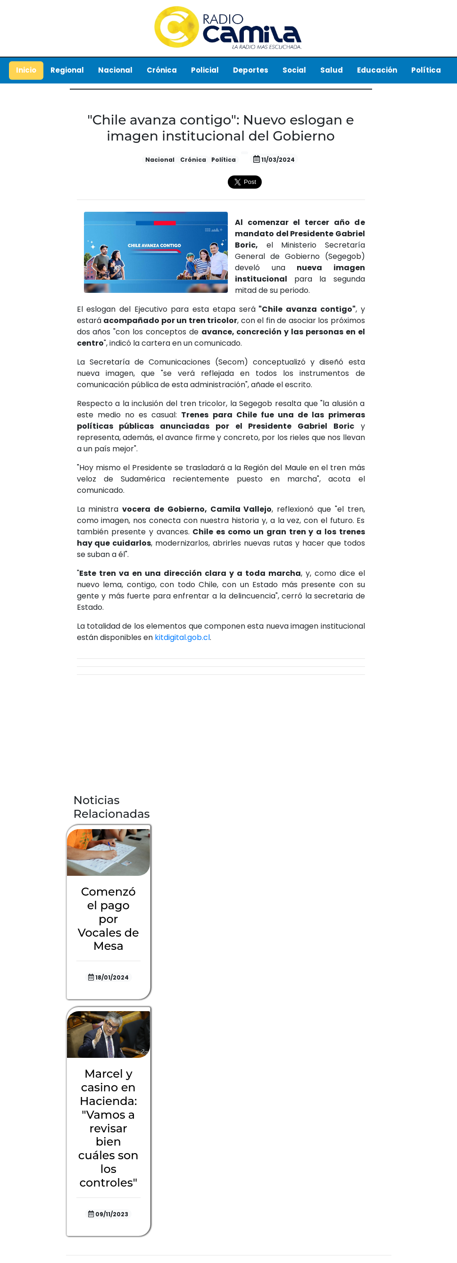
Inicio (26, 70)
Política (426, 70)
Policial (205, 70)
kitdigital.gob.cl (182, 637)
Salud (331, 70)
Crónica (162, 70)
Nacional (115, 70)
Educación (377, 70)
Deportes (250, 70)
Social (294, 70)
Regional (67, 70)
